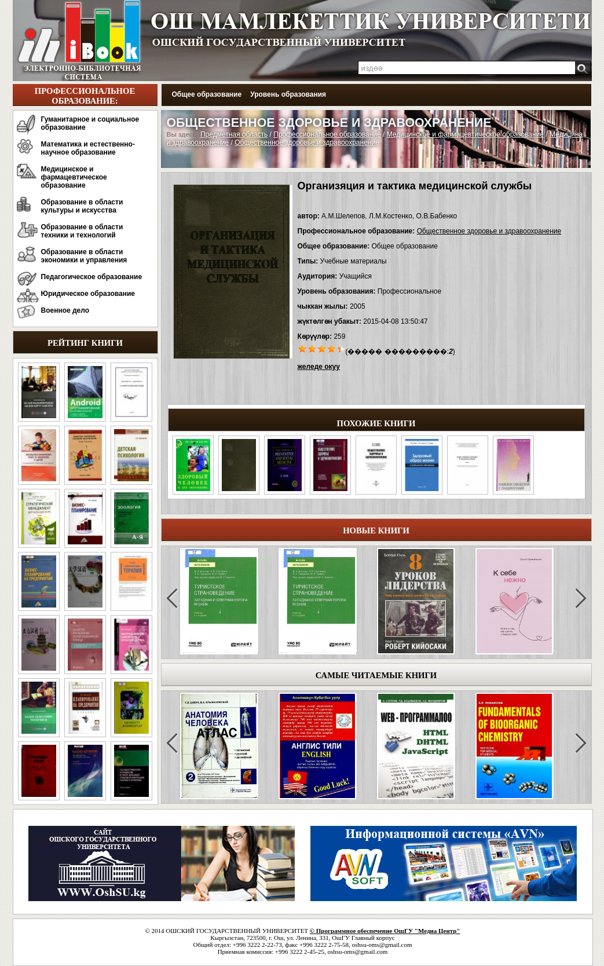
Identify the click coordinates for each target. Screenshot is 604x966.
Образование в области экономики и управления (84, 256)
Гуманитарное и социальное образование (90, 123)
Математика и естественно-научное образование (88, 148)
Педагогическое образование (91, 277)
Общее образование (207, 94)
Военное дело (65, 310)
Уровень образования (288, 94)
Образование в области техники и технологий (82, 231)
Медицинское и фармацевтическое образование (74, 177)
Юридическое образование (88, 294)
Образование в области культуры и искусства (82, 206)
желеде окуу (319, 367)
